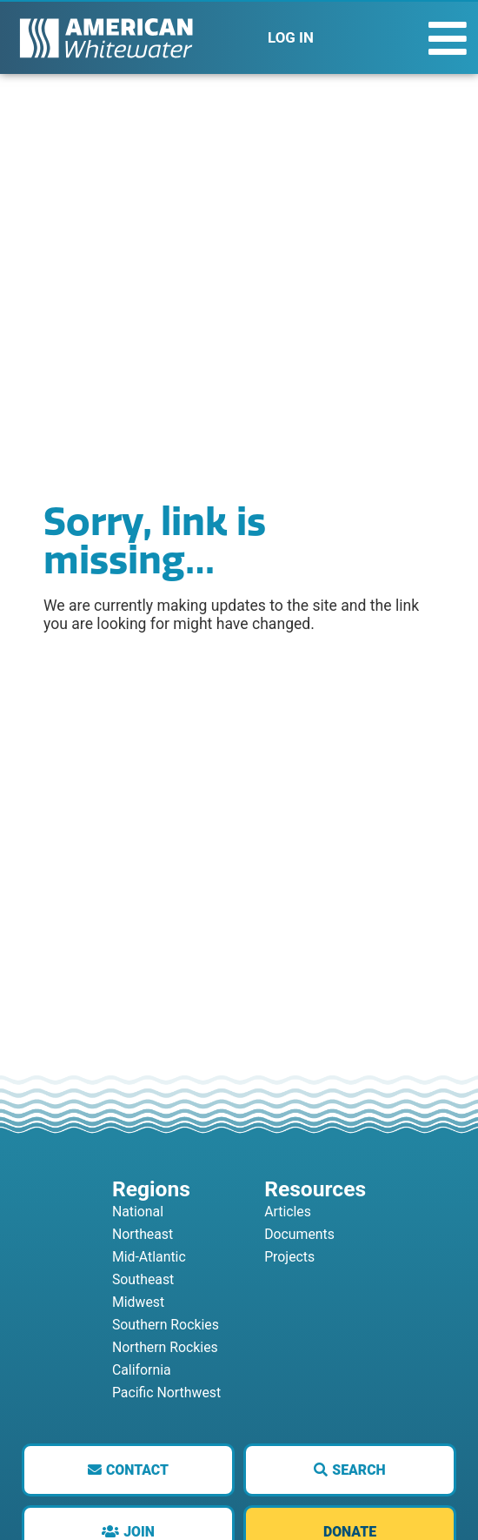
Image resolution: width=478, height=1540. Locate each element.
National (137, 1211)
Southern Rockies (165, 1324)
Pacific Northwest (166, 1392)
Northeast (142, 1234)
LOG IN (291, 37)
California (141, 1370)
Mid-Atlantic (149, 1257)
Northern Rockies (165, 1347)
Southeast (143, 1279)
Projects (289, 1257)
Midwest (138, 1302)
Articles (287, 1211)
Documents (299, 1234)
